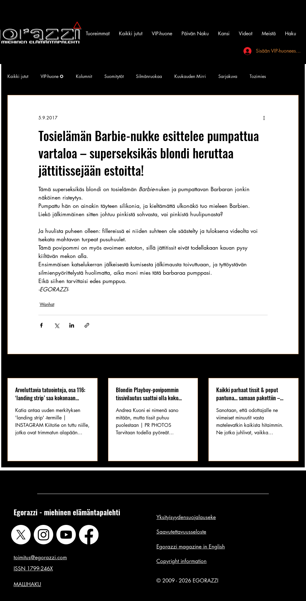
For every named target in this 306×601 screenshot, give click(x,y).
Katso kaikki (287, 367)
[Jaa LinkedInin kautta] (72, 325)
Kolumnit (84, 76)
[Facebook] (88, 534)
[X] (21, 534)
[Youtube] (66, 534)
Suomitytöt (114, 76)
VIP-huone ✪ (52, 76)
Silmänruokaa (149, 76)
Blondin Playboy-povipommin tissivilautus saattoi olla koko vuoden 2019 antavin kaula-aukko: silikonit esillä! (153, 394)
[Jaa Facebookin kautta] (41, 325)
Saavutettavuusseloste (181, 531)
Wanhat (47, 304)
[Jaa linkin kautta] (87, 325)
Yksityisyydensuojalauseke (186, 517)
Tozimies (258, 76)
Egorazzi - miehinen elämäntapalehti (67, 512)
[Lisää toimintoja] (264, 117)
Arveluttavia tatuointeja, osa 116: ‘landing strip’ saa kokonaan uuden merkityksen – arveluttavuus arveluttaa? (50, 394)
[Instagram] (43, 534)
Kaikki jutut (17, 76)
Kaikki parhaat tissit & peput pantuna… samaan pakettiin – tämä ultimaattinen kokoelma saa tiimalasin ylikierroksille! (252, 394)
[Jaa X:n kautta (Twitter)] (56, 325)
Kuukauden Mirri (190, 76)
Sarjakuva (227, 76)
